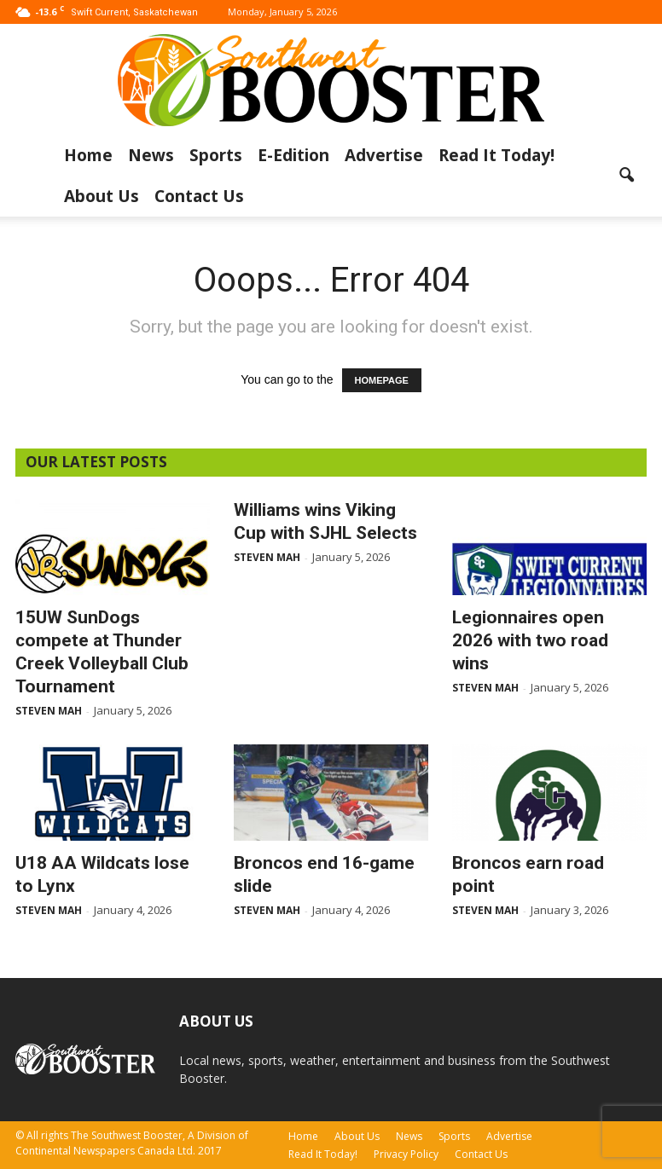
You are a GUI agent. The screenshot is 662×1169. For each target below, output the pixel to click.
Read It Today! (496, 155)
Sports (215, 155)
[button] (626, 175)
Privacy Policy (406, 1154)
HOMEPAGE (382, 380)
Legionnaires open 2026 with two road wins (530, 640)
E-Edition (293, 155)
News (151, 155)
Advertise (384, 155)
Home (88, 155)
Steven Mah (48, 710)
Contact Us (199, 196)
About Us (101, 196)
